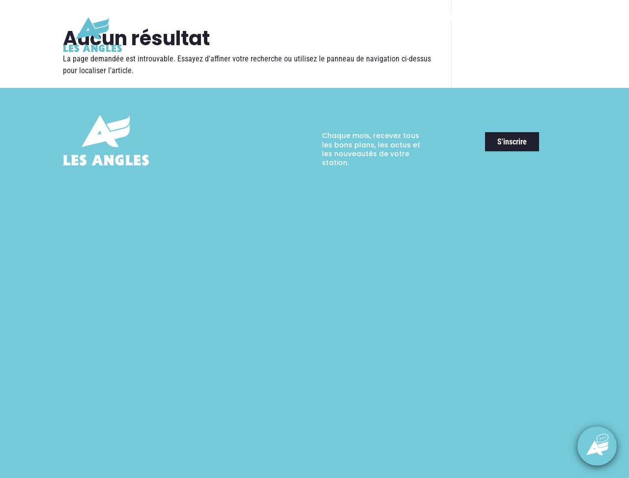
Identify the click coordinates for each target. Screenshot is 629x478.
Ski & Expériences (327, 46)
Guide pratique (539, 46)
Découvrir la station (256, 46)
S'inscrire (512, 141)
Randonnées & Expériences (408, 46)
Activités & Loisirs (478, 46)
